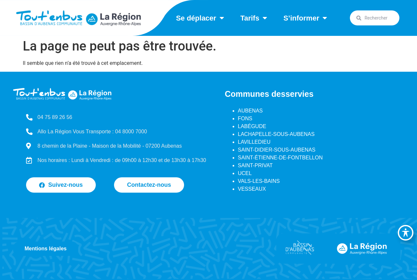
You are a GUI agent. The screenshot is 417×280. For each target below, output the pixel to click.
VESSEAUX (252, 189)
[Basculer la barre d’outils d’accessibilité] (405, 233)
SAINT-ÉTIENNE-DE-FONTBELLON (280, 157)
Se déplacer (200, 18)
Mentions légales (46, 248)
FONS (245, 118)
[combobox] (374, 17)
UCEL (245, 173)
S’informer (305, 18)
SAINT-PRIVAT (255, 165)
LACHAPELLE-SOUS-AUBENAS (276, 134)
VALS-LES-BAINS (259, 181)
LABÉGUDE (252, 126)
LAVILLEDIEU (254, 142)
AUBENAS (250, 110)
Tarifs (253, 18)
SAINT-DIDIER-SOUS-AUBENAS (276, 150)
